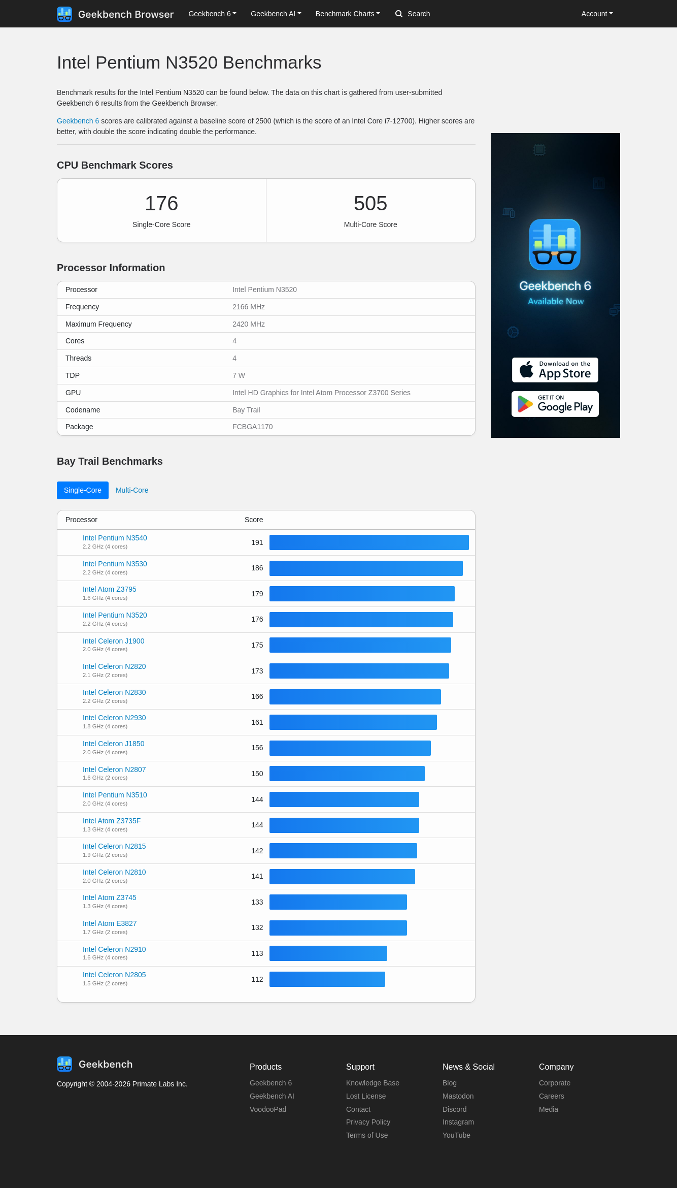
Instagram (458, 1122)
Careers (551, 1096)
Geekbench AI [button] (273, 14)
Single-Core (82, 490)
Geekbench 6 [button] (209, 14)
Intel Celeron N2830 (114, 692)
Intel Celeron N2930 (114, 718)
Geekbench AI (272, 1096)
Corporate (554, 1083)
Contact (358, 1109)
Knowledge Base (372, 1083)
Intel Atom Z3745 (110, 897)
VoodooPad (268, 1109)
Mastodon (458, 1096)
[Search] (448, 14)
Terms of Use (367, 1135)
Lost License (366, 1096)
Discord (454, 1109)
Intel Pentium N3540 (115, 538)
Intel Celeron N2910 (114, 949)
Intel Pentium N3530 (115, 564)
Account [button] (594, 14)
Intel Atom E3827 (110, 923)
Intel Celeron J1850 (113, 744)
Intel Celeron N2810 (114, 872)
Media (548, 1109)
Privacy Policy (368, 1122)
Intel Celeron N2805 (114, 975)
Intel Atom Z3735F (112, 821)
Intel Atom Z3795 (110, 589)
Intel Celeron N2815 (114, 846)
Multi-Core (132, 490)
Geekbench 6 (78, 121)
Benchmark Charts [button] (345, 14)
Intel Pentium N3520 (115, 615)
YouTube (456, 1135)
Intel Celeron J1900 (113, 641)
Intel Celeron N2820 (114, 666)
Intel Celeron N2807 (114, 769)
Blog (450, 1083)
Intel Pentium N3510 (115, 795)
